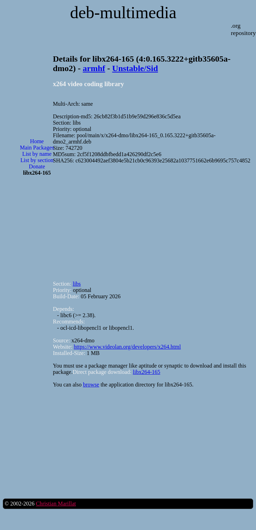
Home (37, 141)
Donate (37, 166)
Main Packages (37, 148)
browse (91, 385)
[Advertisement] (37, 210)
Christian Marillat (56, 504)
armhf (94, 68)
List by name (37, 154)
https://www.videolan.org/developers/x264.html (127, 347)
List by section (36, 160)
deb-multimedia (123, 12)
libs (76, 284)
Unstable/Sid (135, 68)
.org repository (243, 29)
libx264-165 (146, 372)
